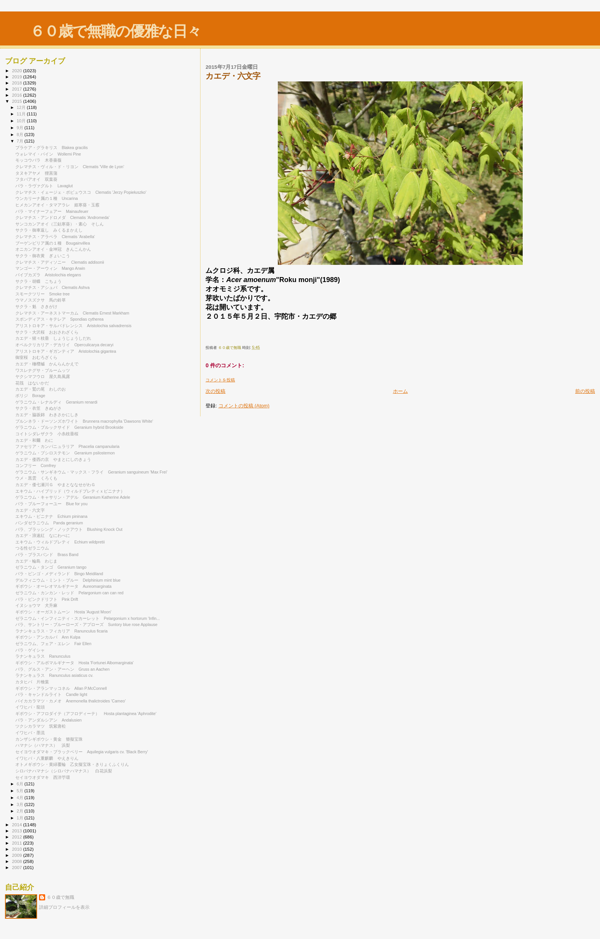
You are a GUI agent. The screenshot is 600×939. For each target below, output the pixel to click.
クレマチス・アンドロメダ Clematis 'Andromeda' (64, 217)
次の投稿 (215, 391)
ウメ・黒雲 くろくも (36, 478)
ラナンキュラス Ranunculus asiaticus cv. (54, 675)
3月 (20, 804)
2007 (17, 867)
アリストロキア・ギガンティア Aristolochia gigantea (65, 351)
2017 (17, 88)
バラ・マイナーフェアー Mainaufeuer (51, 211)
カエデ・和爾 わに (34, 440)
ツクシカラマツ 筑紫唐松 (40, 726)
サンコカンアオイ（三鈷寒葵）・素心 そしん (59, 224)
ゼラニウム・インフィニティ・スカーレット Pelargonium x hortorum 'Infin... (87, 618)
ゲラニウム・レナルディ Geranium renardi (56, 402)
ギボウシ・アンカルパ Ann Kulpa (47, 637)
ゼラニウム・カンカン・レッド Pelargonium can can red (69, 592)
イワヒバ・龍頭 (32, 707)
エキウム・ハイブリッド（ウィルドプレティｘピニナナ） (72, 491)
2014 (17, 824)
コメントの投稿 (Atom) (244, 406)
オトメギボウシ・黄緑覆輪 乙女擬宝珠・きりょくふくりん (72, 764)
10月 (22, 120)
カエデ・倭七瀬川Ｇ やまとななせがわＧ (55, 484)
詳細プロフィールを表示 (64, 907)
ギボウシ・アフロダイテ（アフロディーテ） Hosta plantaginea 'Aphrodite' (86, 713)
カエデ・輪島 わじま (36, 561)
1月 (20, 818)
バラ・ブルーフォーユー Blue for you (51, 503)
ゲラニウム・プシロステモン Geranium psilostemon (65, 453)
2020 (17, 70)
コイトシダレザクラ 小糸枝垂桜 (46, 433)
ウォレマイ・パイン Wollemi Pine (48, 154)
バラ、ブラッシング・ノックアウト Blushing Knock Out (68, 529)
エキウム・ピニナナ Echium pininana (51, 516)
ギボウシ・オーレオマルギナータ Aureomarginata (63, 586)
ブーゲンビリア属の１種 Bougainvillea (54, 243)
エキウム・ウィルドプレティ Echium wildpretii (59, 542)
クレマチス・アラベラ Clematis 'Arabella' (55, 236)
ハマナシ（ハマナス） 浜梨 (42, 745)
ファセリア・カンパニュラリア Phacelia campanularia (67, 446)
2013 (17, 830)
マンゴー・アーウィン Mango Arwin (50, 268)
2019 (17, 76)
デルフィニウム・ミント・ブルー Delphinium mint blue (68, 580)
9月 (20, 127)
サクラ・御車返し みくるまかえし (49, 230)
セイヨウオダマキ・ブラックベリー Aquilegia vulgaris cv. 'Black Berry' (81, 751)
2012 (17, 836)
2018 (17, 82)
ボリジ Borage (30, 395)
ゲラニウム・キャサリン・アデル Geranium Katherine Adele (72, 497)
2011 (17, 842)
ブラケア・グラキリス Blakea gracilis (51, 147)
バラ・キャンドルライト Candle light (51, 694)
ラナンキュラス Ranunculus (42, 656)
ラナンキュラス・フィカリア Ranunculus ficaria (61, 631)
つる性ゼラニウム (32, 548)
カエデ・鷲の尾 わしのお (40, 389)
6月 (20, 784)
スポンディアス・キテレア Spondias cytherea (59, 319)
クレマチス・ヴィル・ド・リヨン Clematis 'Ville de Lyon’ (71, 166)
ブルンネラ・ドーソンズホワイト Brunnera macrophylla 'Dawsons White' (84, 421)
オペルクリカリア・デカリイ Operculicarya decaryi (64, 344)
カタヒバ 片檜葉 (32, 682)
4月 (20, 797)
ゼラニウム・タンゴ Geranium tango (50, 567)
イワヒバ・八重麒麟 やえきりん (46, 758)
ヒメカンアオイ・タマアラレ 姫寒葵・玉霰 (57, 205)
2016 (17, 94)
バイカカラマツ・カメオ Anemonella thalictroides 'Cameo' (74, 701)
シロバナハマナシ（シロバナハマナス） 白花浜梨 (63, 771)
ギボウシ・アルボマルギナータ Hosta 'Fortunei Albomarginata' (74, 662)
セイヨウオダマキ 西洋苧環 (42, 777)
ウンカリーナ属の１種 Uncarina (46, 198)
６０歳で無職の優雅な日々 (115, 31)
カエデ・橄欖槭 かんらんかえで (46, 364)
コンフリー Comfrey (35, 465)
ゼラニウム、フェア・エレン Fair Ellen (53, 643)
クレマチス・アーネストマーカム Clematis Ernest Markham (72, 313)
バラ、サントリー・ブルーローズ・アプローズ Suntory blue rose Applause (86, 624)
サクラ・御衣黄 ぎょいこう (42, 255)
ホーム (400, 391)
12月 (22, 107)
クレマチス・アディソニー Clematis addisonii (59, 262)
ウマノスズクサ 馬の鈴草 (42, 300)
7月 (20, 141)
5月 (20, 790)
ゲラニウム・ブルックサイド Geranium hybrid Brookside (69, 427)
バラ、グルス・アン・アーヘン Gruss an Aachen (62, 669)
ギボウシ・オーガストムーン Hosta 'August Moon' (63, 612)
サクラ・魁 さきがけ (36, 306)
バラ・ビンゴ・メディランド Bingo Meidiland (59, 573)
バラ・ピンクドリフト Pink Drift (46, 599)
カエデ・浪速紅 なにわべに (42, 535)
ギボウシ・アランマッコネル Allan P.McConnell (61, 688)
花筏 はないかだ (32, 383)
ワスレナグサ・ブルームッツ (44, 370)
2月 (20, 811)
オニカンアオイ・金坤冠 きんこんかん (53, 249)
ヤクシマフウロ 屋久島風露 (42, 376)
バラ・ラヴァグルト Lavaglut (44, 185)
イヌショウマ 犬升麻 (36, 605)
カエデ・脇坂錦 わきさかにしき (46, 414)
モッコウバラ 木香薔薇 (38, 160)
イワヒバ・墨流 (32, 732)
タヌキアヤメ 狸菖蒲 (36, 173)
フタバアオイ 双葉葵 (36, 179)
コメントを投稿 (220, 380)
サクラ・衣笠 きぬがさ (38, 408)
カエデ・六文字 (32, 510)
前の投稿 (585, 391)
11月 (22, 114)
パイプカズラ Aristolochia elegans (48, 274)
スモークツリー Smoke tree (42, 294)
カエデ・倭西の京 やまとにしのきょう (53, 459)
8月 (20, 134)
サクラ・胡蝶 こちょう (38, 281)
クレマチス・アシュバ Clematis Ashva (52, 287)
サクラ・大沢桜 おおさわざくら (46, 332)
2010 (17, 849)
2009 (17, 855)
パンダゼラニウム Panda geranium (49, 523)
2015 (17, 101)
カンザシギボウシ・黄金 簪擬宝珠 (49, 739)
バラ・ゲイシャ (32, 650)
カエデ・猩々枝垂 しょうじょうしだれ (53, 338)
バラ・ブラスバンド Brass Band (46, 554)
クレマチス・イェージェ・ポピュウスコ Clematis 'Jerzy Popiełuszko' (80, 192)
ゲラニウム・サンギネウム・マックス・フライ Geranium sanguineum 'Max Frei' (91, 472)
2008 (17, 861)
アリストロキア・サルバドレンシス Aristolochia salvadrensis (73, 325)
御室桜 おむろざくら (36, 357)
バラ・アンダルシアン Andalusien (48, 720)
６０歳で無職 (60, 897)
